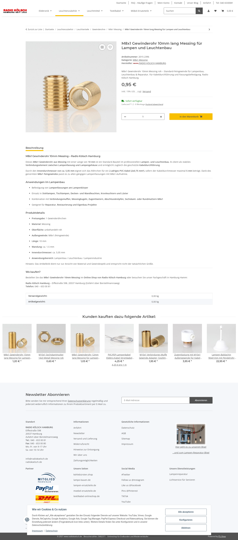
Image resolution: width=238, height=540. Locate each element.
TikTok (125, 496)
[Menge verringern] (125, 116)
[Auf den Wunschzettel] (110, 47)
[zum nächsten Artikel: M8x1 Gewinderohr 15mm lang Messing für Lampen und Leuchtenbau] (209, 29)
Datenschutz (52, 531)
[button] (208, 11)
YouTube (126, 501)
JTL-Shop (222, 536)
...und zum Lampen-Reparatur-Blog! (190, 452)
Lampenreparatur (178, 474)
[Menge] (143, 116)
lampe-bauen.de (82, 479)
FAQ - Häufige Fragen (142, 2)
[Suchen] (180, 11)
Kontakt (178, 2)
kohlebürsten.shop (83, 474)
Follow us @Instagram (133, 479)
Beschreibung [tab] (34, 147)
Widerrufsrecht (81, 444)
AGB (124, 433)
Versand (147, 91)
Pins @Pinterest (130, 490)
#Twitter (126, 474)
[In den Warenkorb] (28, 39)
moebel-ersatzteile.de (85, 490)
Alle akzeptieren (186, 512)
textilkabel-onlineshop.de (87, 496)
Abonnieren (201, 400)
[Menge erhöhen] (161, 116)
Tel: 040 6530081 (224, 2)
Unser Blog (192, 2)
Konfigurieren (185, 520)
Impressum (37, 531)
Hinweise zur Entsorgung (86, 449)
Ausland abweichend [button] (154, 104)
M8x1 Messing (140, 59)
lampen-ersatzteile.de (85, 485)
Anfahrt (207, 2)
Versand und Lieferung (85, 438)
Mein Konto (163, 2)
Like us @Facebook (131, 485)
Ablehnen (185, 528)
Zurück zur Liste (35, 29)
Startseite (121, 2)
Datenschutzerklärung (79, 400)
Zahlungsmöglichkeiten (85, 460)
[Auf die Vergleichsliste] (102, 47)
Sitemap (126, 438)
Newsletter (79, 433)
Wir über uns (80, 454)
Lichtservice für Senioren (182, 479)
